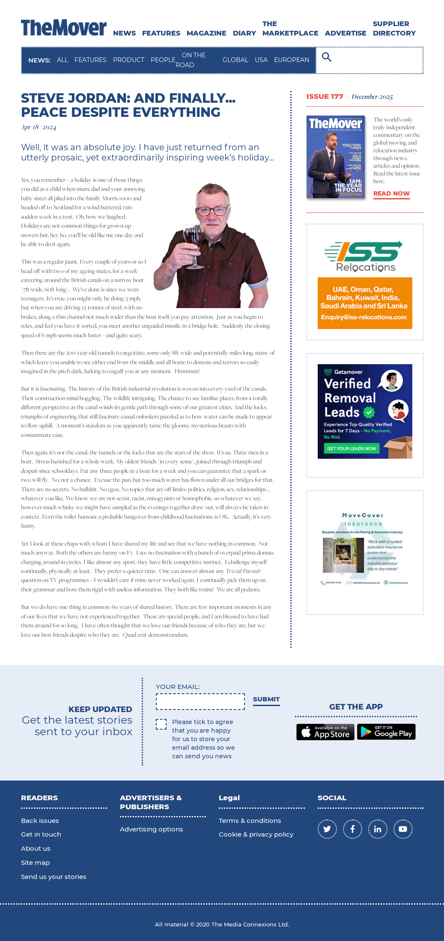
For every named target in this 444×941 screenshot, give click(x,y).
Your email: (178, 687)
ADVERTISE (346, 33)
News (124, 33)
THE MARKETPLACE (290, 28)
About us (36, 848)
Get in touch (41, 834)
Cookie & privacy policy (256, 834)
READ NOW (391, 193)
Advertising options (151, 829)
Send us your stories (53, 877)
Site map (35, 862)
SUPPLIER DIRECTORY (394, 28)
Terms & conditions (250, 820)
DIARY (244, 33)
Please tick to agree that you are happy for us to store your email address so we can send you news (203, 739)
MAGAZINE (206, 33)
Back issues (40, 820)
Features (161, 33)
